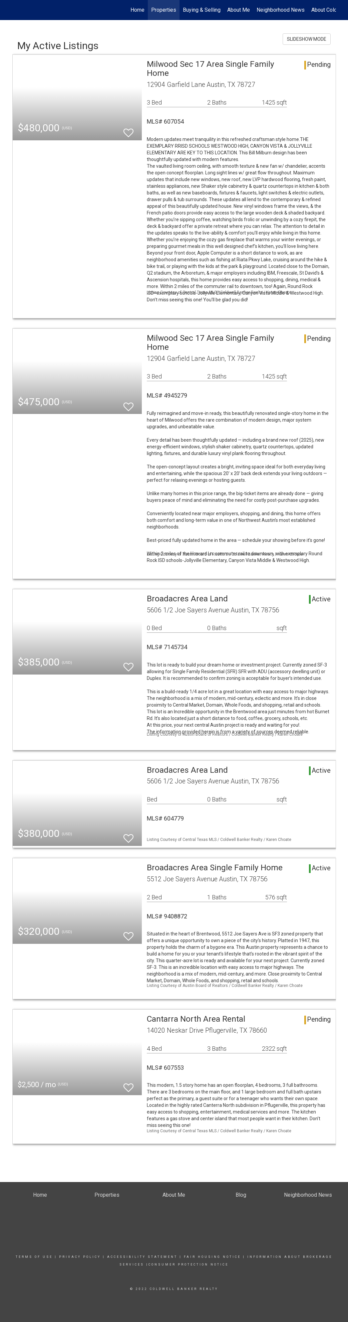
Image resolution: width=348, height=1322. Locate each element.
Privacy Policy (80, 1257)
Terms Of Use (34, 1257)
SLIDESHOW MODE (306, 39)
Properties (163, 10)
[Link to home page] (15, 10)
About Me (238, 10)
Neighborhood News (281, 10)
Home (137, 10)
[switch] (128, 130)
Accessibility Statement (142, 1257)
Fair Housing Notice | (215, 1257)
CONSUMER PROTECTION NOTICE (188, 1264)
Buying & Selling (202, 10)
